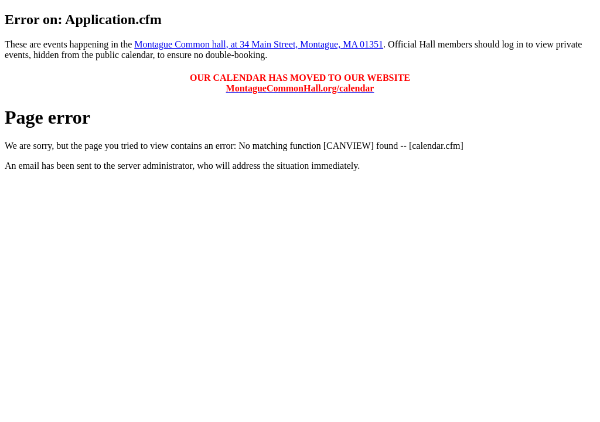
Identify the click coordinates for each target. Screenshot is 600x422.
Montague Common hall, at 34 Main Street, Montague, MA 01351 (258, 44)
